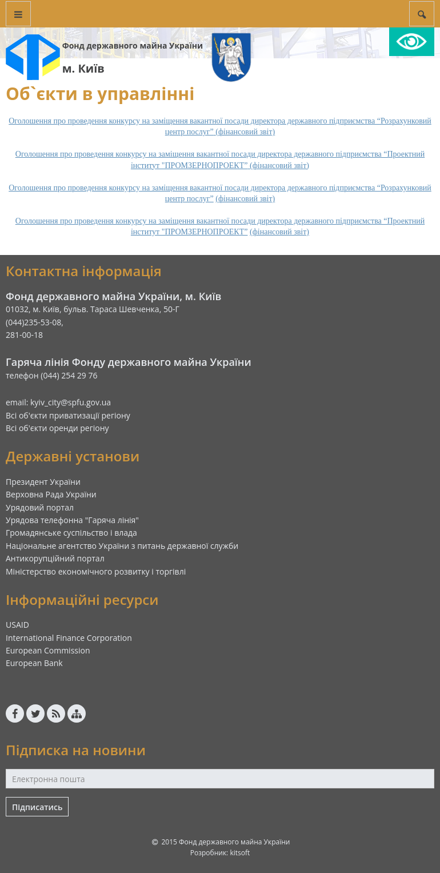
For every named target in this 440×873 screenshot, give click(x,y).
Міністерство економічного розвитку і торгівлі (96, 571)
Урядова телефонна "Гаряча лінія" (72, 520)
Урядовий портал (40, 507)
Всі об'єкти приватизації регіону (68, 415)
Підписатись (37, 807)
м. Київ (83, 68)
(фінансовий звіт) (245, 198)
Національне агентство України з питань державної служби (122, 545)
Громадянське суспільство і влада (71, 532)
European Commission (48, 650)
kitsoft (240, 853)
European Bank (34, 662)
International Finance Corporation (69, 637)
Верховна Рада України (51, 494)
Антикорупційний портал (55, 558)
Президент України (43, 481)
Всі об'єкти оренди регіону (57, 427)
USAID (17, 624)
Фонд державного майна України (132, 45)
